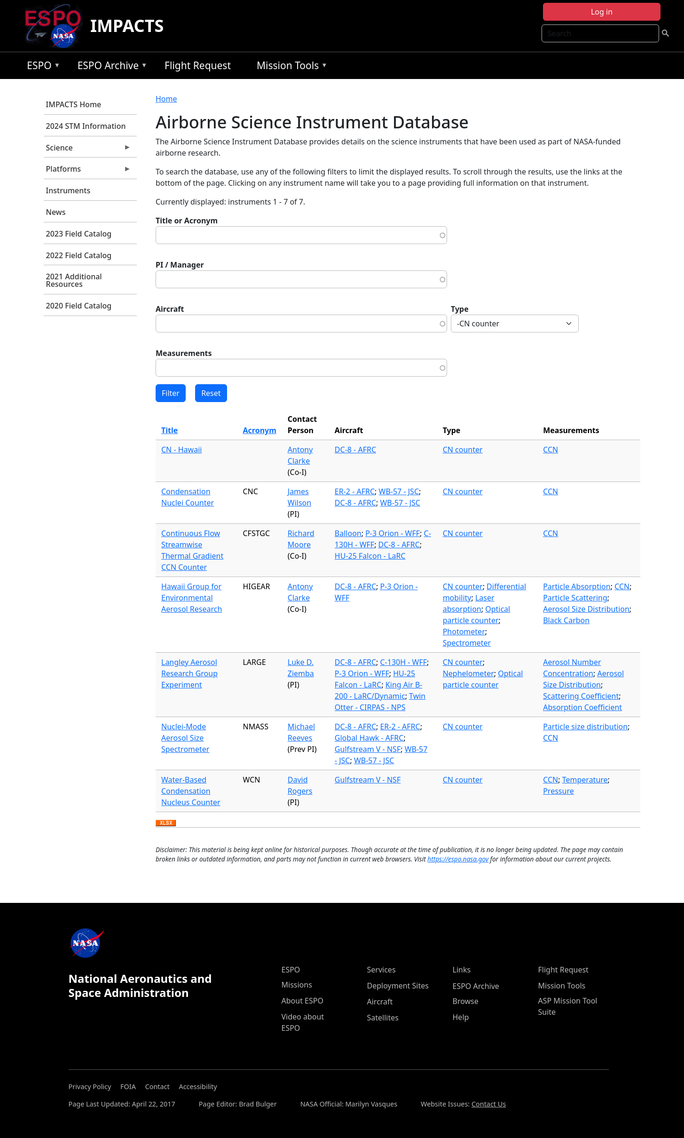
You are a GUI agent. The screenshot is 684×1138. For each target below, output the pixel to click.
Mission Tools (290, 67)
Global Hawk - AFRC (369, 738)
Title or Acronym (187, 220)
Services (381, 969)
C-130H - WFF (403, 662)
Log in (602, 12)
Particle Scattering (575, 598)
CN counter (463, 449)
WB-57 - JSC (399, 491)
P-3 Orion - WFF (392, 533)
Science (87, 150)
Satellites (383, 1017)
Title (169, 430)
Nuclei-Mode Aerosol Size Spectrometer (185, 737)
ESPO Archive (110, 67)
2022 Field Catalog (79, 255)
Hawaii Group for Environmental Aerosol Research (191, 597)
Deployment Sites (398, 985)
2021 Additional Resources (74, 280)
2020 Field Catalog (79, 305)
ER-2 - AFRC (355, 491)
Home (166, 99)
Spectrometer (467, 643)
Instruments (68, 190)
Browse (466, 1001)
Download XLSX (166, 823)
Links (462, 969)
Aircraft (170, 309)
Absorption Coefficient (582, 707)
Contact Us (489, 1103)
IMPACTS (127, 25)
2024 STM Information (86, 126)
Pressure (558, 791)
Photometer (464, 631)
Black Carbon (566, 620)
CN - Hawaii (181, 449)
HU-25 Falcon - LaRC (370, 556)
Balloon (348, 533)
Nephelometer (468, 673)
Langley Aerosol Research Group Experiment (189, 673)
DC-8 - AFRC (355, 449)
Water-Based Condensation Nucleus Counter (190, 790)
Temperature (585, 779)
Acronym (259, 430)
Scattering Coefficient (581, 696)
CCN (550, 449)
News (56, 212)
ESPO (41, 67)
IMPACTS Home (74, 104)
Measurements (184, 353)
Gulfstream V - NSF (368, 749)
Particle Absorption (577, 586)
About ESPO (302, 1001)
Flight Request (198, 65)
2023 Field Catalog (79, 234)
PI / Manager (180, 265)
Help (461, 1017)
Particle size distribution (585, 726)
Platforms (87, 171)
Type (460, 309)
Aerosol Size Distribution (586, 609)
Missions (297, 985)
